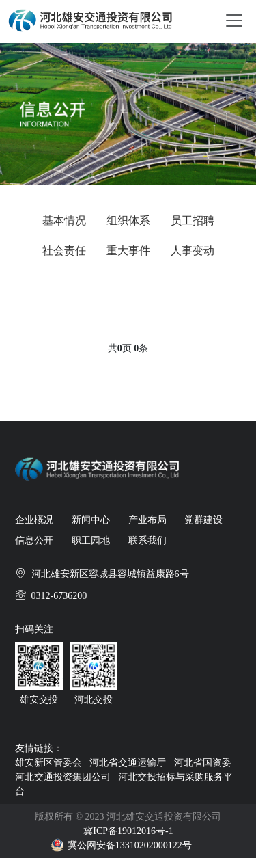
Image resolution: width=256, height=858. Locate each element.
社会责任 (64, 250)
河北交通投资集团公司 (63, 777)
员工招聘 (192, 220)
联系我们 (147, 540)
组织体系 (128, 220)
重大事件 (128, 250)
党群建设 (203, 520)
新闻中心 (91, 520)
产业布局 (147, 520)
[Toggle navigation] (234, 19)
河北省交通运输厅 (127, 763)
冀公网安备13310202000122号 (130, 845)
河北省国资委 (202, 763)
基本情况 (64, 220)
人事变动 (192, 250)
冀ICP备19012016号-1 (128, 831)
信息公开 (34, 540)
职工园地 (91, 540)
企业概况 (34, 520)
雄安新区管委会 (48, 763)
